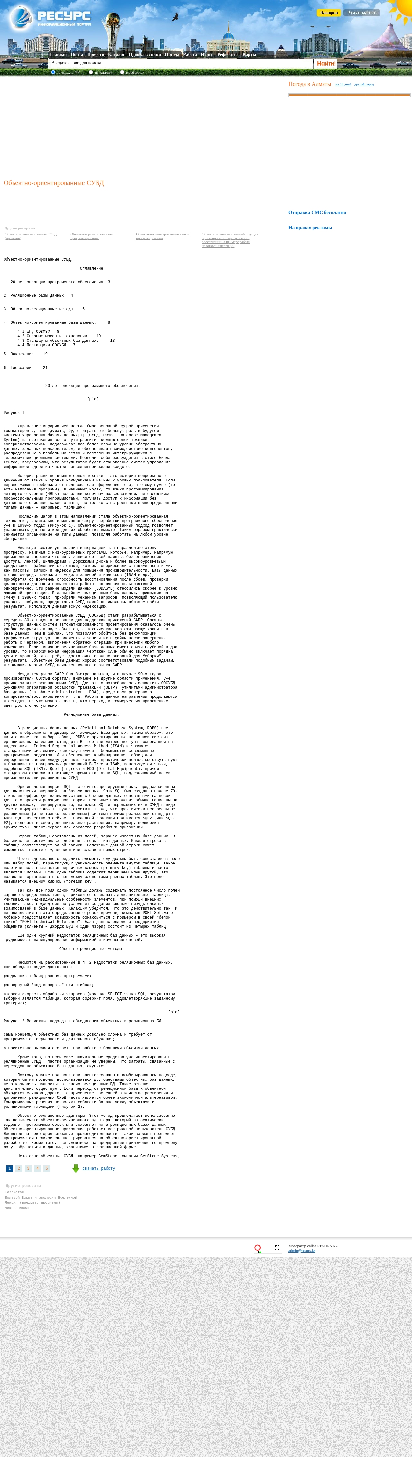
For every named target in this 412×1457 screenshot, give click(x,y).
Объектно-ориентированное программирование (91, 236)
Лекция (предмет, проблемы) (32, 1400)
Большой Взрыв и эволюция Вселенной (41, 1394)
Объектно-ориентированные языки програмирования (162, 236)
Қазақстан (14, 1388)
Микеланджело (17, 1406)
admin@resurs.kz (301, 1451)
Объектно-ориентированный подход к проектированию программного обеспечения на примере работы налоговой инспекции (230, 240)
